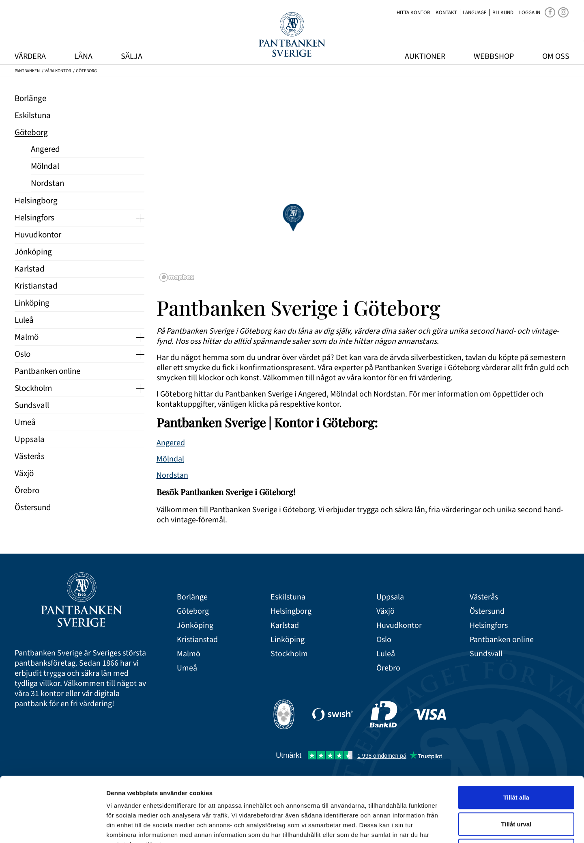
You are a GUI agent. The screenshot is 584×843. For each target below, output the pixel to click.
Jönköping (195, 626)
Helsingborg (291, 611)
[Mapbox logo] (177, 277)
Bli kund (502, 12)
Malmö (188, 654)
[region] (363, 183)
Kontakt (446, 12)
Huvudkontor (399, 626)
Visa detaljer (441, 827)
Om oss (555, 56)
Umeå (187, 668)
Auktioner (425, 56)
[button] (293, 217)
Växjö (385, 611)
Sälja (131, 56)
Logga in (529, 12)
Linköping (288, 640)
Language (475, 12)
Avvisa (516, 789)
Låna (83, 56)
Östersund (487, 611)
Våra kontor (58, 71)
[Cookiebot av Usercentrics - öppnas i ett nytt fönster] (52, 827)
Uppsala (390, 597)
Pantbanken (27, 71)
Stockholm (289, 654)
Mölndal (170, 459)
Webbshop (494, 56)
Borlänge (192, 597)
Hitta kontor (413, 12)
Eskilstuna (288, 597)
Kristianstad (197, 640)
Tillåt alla (516, 736)
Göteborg (193, 611)
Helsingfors (489, 626)
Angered (171, 442)
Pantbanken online (502, 640)
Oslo (383, 640)
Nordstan (172, 475)
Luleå (385, 654)
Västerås (484, 597)
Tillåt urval (516, 763)
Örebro (388, 668)
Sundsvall (486, 654)
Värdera (30, 56)
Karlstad (285, 626)
